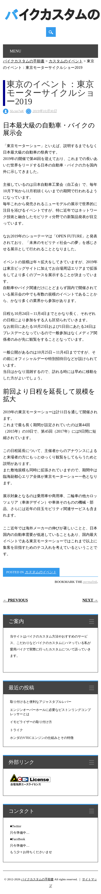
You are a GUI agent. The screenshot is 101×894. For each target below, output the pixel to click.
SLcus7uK (17, 111)
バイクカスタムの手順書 (37, 879)
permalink (90, 582)
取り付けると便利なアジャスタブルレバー (40, 702)
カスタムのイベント (40, 572)
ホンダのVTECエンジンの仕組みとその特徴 (41, 738)
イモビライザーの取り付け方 (31, 722)
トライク (16, 730)
